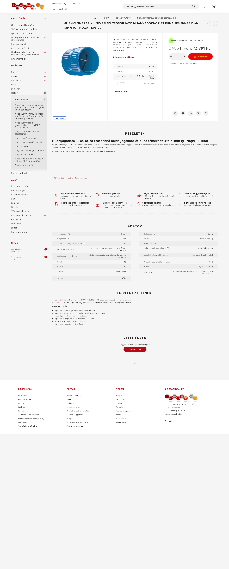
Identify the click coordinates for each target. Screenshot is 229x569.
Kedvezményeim (123, 411)
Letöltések (16, 223)
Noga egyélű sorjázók (25, 138)
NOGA (61, 300)
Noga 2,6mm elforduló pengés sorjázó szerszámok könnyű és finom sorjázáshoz (29, 107)
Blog (13, 198)
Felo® (13, 84)
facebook (165, 421)
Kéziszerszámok (18, 44)
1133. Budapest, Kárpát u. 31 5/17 (181, 404)
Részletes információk (21, 215)
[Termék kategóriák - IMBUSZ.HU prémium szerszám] (95, 18)
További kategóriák (24, 165)
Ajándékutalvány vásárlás (78, 411)
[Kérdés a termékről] (205, 113)
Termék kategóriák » (27, 426)
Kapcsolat (16, 219)
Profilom (119, 403)
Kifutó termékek (18, 59)
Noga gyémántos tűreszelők (28, 142)
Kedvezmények (18, 190)
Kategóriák (18, 18)
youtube (170, 421)
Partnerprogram (19, 232)
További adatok (120, 91)
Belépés (119, 395)
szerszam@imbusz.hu (177, 411)
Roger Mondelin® (19, 173)
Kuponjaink (16, 249)
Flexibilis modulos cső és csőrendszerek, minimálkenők (25, 53)
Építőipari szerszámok (21, 33)
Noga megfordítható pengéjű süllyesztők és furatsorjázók (29, 159)
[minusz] (171, 56)
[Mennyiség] (178, 56)
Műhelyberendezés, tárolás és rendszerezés (25, 38)
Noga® (14, 93)
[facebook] (135, 363)
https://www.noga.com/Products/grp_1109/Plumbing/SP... (193, 272)
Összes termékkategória (22, 25)
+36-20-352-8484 (74, 4)
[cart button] (213, 6)
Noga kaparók (22, 146)
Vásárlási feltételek (20, 211)
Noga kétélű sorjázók (25, 154)
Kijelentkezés (121, 422)
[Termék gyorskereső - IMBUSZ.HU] (160, 6)
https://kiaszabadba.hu (174, 414)
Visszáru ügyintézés (75, 415)
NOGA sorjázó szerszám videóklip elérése (69, 178)
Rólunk (21, 403)
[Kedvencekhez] (175, 113)
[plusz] (184, 56)
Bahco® (14, 72)
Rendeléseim (121, 407)
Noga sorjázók (21, 99)
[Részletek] (45, 249)
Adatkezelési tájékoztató (28, 415)
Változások (16, 257)
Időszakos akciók (74, 407)
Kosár (118, 415)
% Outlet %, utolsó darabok (24, 29)
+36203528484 (174, 407)
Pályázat (71, 403)
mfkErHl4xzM (149, 84)
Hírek (14, 243)
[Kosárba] (200, 56)
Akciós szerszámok (20, 48)
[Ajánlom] (198, 113)
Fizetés (14, 207)
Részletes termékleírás (123, 57)
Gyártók (16, 65)
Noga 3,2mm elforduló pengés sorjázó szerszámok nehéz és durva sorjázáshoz (29, 116)
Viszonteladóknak (19, 194)
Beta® (14, 76)
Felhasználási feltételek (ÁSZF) (31, 418)
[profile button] (205, 6)
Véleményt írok (135, 349)
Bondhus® (16, 80)
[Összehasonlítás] (182, 113)
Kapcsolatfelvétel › (60, 9)
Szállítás (15, 203)
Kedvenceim (121, 418)
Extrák (14, 227)
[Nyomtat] (190, 113)
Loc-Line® (15, 88)
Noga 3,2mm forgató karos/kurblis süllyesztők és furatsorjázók (28, 125)
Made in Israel (59, 118)
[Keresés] (193, 6)
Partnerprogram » (75, 426)
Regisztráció (121, 399)
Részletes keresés (19, 186)
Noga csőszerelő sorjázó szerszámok (27, 132)
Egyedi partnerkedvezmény (78, 422)
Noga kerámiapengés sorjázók (29, 150)
